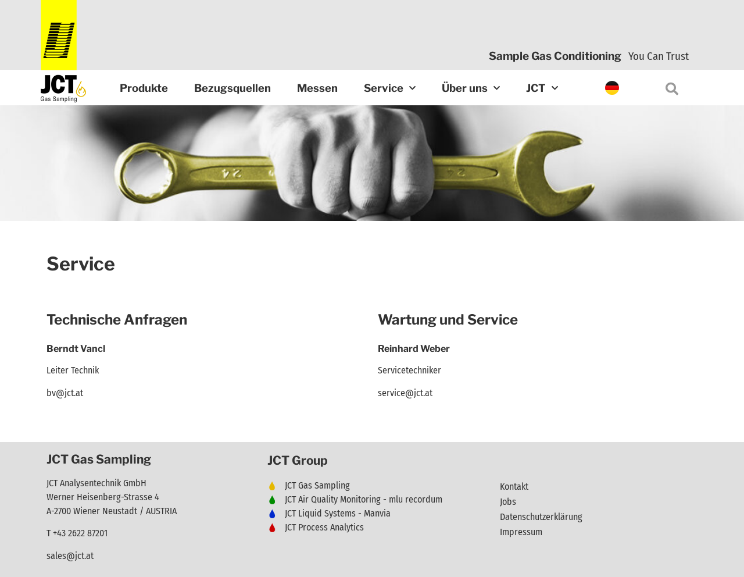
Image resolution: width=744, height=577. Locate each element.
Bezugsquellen (232, 88)
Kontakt (514, 486)
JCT (542, 88)
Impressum (521, 531)
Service (390, 88)
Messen (317, 88)
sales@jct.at (70, 555)
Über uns (471, 88)
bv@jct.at (64, 392)
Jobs (508, 501)
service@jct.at (405, 392)
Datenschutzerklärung (541, 516)
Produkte (144, 88)
